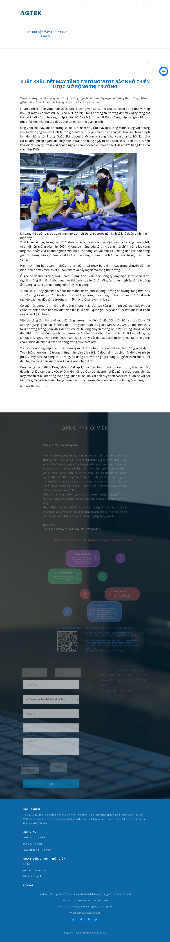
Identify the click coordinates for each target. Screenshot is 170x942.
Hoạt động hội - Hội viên (37, 849)
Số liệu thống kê (32, 876)
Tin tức (27, 864)
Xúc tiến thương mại (34, 870)
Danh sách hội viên (34, 837)
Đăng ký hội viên (32, 843)
